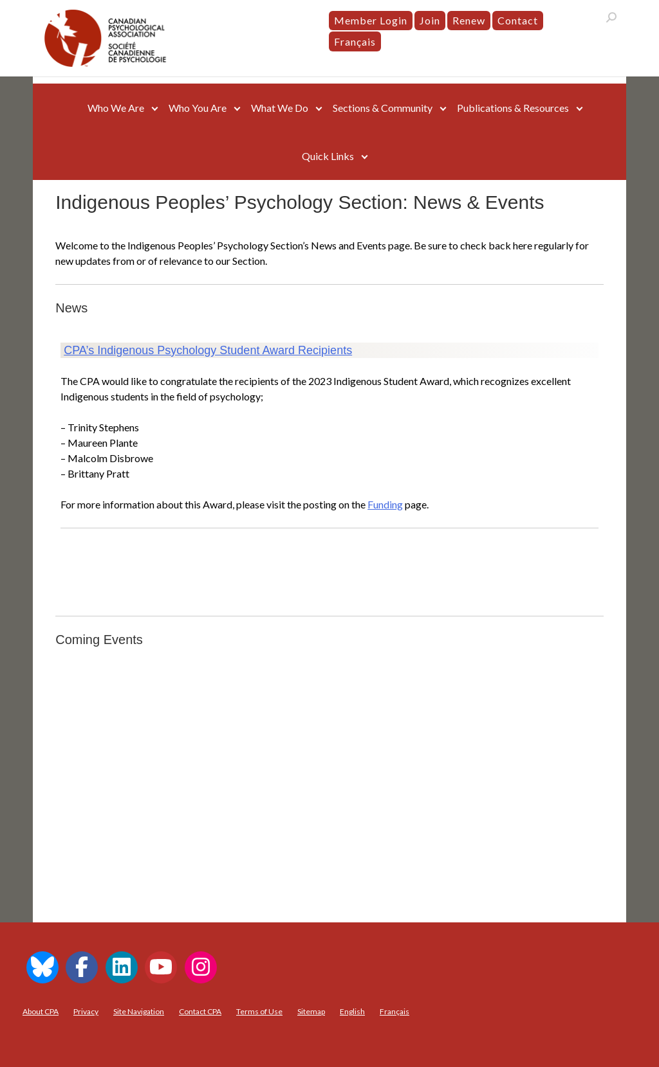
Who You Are (198, 108)
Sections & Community (382, 108)
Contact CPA (200, 1011)
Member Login (370, 20)
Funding (385, 504)
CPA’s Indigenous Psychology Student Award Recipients (208, 350)
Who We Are (116, 108)
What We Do (279, 108)
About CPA (41, 1011)
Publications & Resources (513, 108)
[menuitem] (355, 41)
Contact (517, 20)
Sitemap (311, 1011)
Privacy (85, 1011)
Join (430, 20)
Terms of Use (259, 1011)
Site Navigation (138, 1011)
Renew (468, 20)
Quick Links (328, 156)
